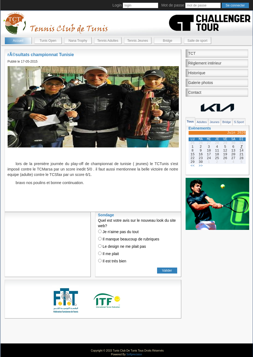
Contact (194, 92)
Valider (167, 270)
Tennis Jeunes (137, 41)
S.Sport (239, 122)
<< (192, 166)
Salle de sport (197, 41)
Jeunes (214, 122)
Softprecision (134, 354)
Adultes (202, 122)
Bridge (167, 41)
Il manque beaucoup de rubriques (128, 239)
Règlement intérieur (204, 63)
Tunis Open (48, 41)
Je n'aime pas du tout (118, 232)
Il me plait (108, 254)
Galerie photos (200, 83)
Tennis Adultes (107, 41)
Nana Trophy (77, 41)
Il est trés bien (112, 261)
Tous (190, 121)
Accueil (18, 41)
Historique (196, 73)
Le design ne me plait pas (122, 246)
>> (201, 166)
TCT (192, 53)
